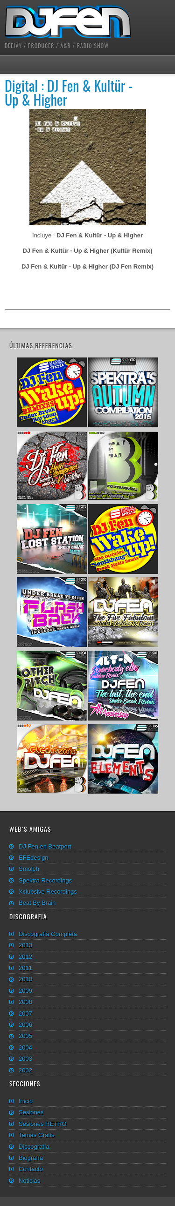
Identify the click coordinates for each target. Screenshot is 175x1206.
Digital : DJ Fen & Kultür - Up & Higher (69, 92)
